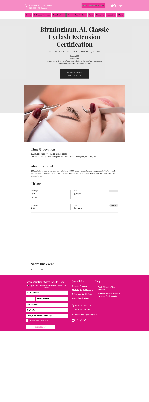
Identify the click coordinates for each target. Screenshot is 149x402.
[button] (112, 5)
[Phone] (26, 5)
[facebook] (77, 320)
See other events (74, 75)
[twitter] (84, 320)
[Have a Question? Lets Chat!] (93, 5)
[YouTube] (73, 320)
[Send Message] (40, 327)
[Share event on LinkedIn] (42, 269)
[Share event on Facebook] (32, 269)
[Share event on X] (37, 269)
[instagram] (80, 320)
